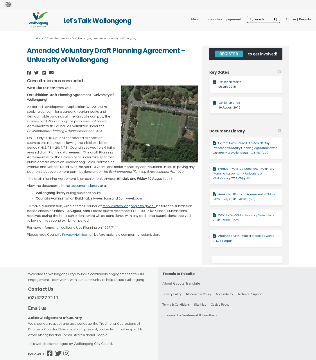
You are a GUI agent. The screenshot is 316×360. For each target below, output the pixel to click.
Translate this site (178, 273)
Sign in (290, 19)
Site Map (200, 305)
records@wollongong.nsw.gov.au (129, 206)
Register (306, 19)
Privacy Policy (172, 294)
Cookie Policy (220, 305)
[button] (29, 72)
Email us (37, 308)
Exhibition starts (230, 82)
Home (39, 38)
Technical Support (250, 294)
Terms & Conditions (176, 305)
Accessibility (224, 294)
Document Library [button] (245, 131)
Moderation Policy (198, 294)
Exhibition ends (229, 102)
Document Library (85, 185)
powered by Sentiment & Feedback (189, 315)
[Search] (263, 19)
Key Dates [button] (245, 72)
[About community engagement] (216, 19)
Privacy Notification (77, 234)
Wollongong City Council (93, 343)
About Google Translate (181, 283)
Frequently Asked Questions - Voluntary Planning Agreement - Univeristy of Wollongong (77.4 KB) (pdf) (243, 173)
